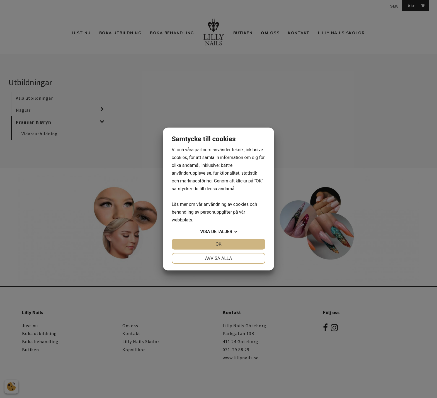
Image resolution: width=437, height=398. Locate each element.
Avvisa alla (218, 258)
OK (218, 244)
